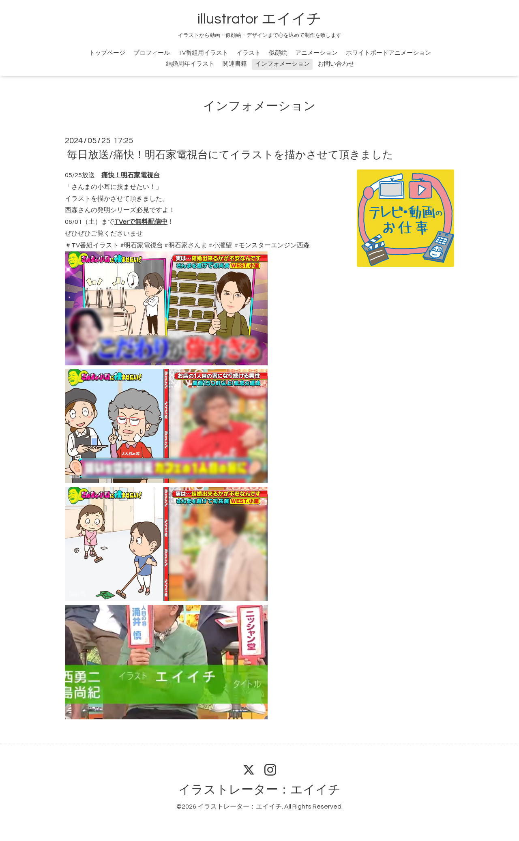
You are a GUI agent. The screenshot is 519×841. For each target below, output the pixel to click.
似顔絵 (278, 53)
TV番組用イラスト (203, 53)
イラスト (248, 53)
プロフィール (151, 53)
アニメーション (316, 53)
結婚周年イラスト (190, 64)
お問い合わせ (336, 64)
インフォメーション (282, 64)
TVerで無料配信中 (140, 222)
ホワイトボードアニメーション (388, 53)
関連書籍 (235, 64)
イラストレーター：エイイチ (259, 789)
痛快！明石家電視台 (130, 175)
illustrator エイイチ (259, 19)
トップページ (107, 53)
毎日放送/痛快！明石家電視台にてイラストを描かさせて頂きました (230, 155)
